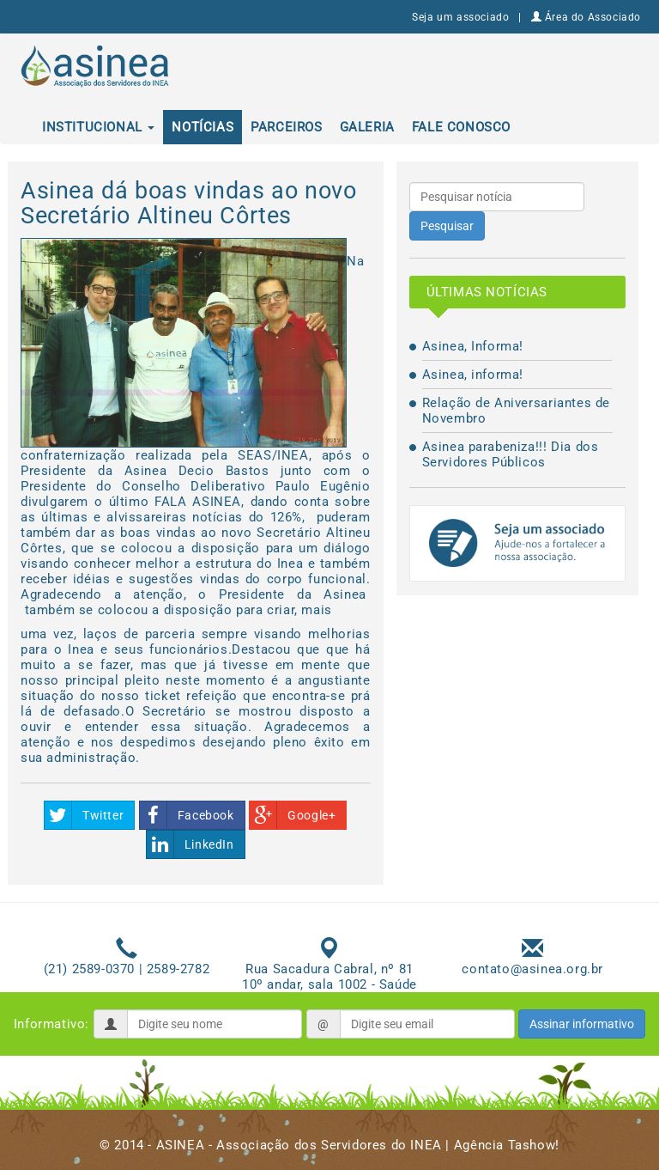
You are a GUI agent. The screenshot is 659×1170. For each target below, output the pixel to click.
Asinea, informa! (473, 374)
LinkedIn (190, 844)
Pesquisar (447, 226)
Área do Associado (586, 17)
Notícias (202, 127)
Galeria (367, 127)
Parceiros (286, 127)
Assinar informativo (581, 1024)
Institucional (98, 127)
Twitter (84, 815)
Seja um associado (460, 17)
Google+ (293, 815)
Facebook (187, 815)
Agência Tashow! (506, 1145)
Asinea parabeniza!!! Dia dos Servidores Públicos (510, 454)
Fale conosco (461, 127)
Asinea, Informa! (473, 346)
